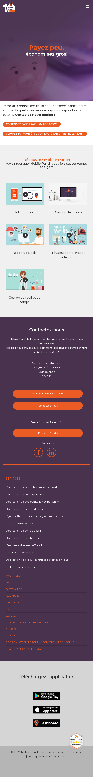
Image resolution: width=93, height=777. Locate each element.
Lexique (11, 615)
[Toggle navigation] (89, 7)
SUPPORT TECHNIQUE (48, 433)
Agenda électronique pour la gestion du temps (34, 516)
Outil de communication (21, 567)
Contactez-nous (48, 405)
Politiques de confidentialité (46, 756)
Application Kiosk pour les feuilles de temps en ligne (37, 559)
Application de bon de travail (23, 530)
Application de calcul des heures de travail (31, 487)
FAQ (8, 609)
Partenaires (14, 589)
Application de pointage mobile (25, 494)
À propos (12, 629)
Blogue (11, 635)
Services (13, 478)
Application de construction (23, 538)
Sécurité (76, 752)
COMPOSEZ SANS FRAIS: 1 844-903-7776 (32, 124)
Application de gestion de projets (26, 509)
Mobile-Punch (30, 752)
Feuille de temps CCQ (19, 552)
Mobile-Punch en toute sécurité (27, 622)
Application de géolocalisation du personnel (32, 501)
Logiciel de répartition (19, 523)
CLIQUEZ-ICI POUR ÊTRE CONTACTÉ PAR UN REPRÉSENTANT (45, 133)
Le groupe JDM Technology (24, 649)
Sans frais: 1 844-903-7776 (48, 393)
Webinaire (12, 595)
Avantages (13, 575)
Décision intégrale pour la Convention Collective (40, 642)
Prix (8, 582)
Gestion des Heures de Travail (24, 545)
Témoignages (14, 602)
